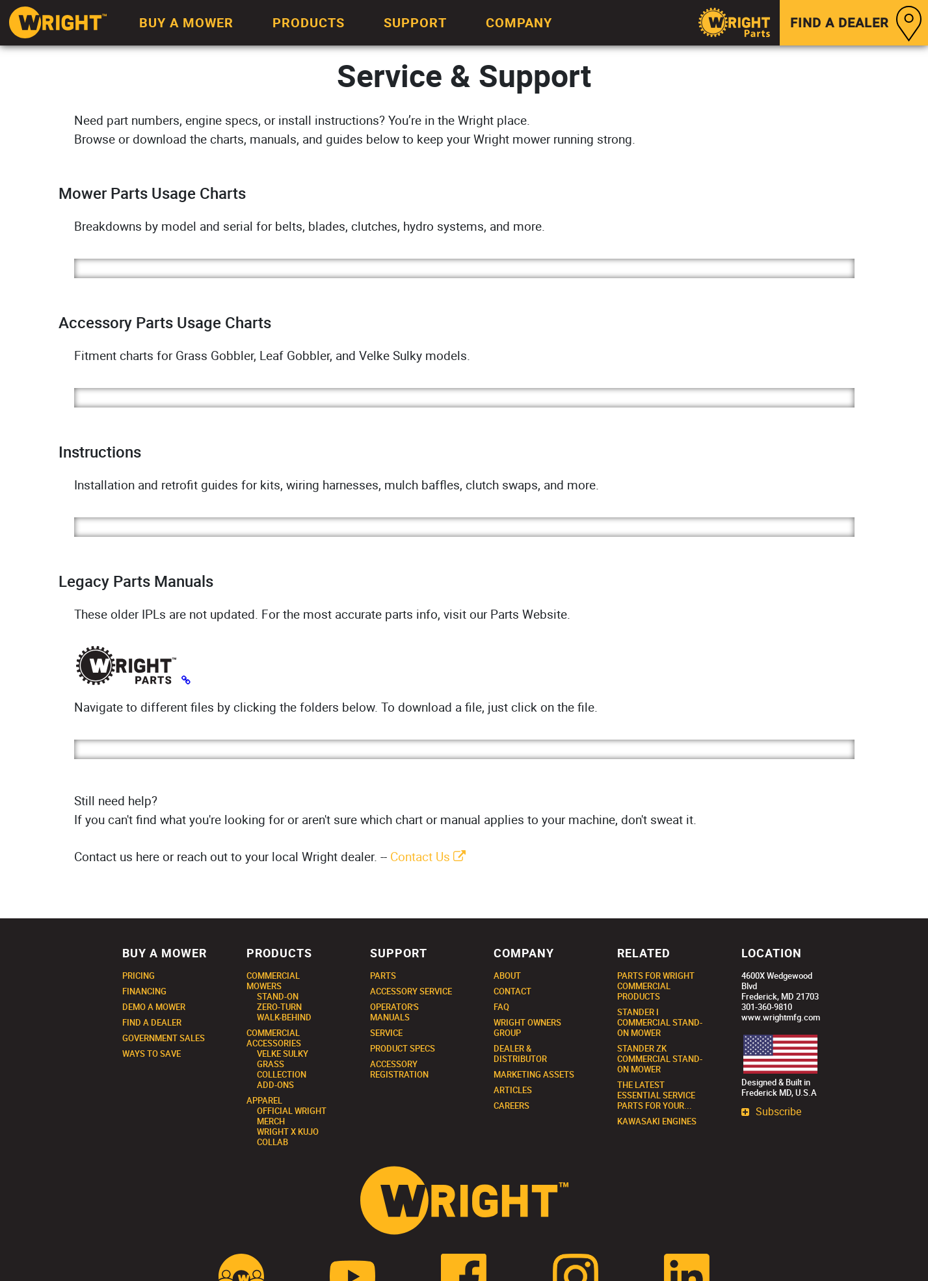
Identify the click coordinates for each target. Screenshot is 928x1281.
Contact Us (428, 856)
